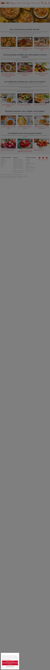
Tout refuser (10, 665)
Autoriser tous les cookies (10, 662)
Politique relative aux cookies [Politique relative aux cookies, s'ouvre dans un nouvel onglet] (6, 660)
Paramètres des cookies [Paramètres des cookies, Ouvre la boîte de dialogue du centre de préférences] (10, 667)
